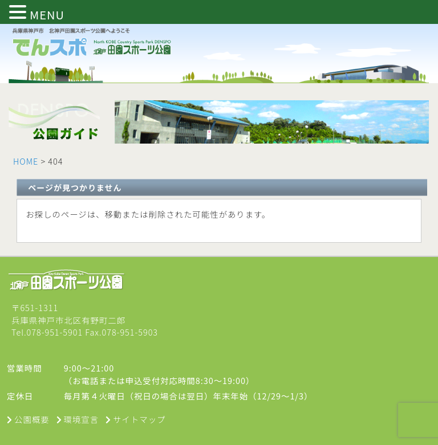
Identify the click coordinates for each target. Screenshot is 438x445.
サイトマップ (139, 419)
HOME (25, 161)
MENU (47, 14)
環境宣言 (81, 419)
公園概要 (32, 419)
